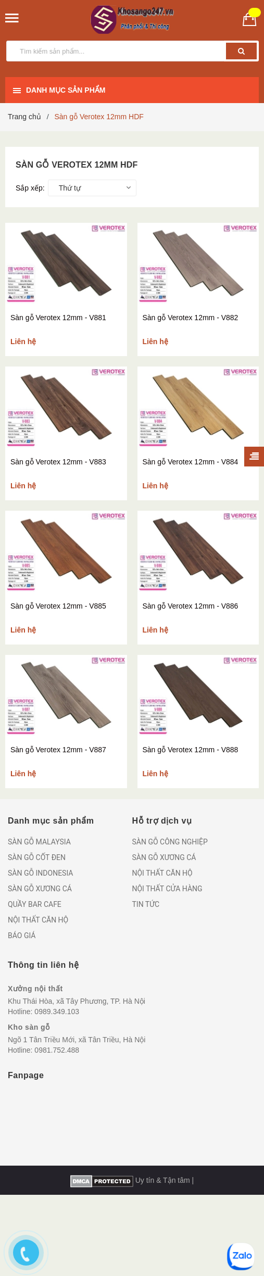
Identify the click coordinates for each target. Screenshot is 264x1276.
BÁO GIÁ (21, 935)
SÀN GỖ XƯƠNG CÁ (40, 889)
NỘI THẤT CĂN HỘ (38, 920)
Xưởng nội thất (35, 988)
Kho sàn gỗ (29, 1027)
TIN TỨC (146, 904)
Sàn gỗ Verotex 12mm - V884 (190, 462)
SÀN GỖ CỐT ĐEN (37, 857)
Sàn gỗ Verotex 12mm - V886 (190, 606)
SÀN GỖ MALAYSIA (39, 842)
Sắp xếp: (30, 188)
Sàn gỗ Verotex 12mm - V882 (190, 317)
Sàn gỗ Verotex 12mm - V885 (58, 606)
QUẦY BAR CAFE (34, 904)
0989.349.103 (56, 1011)
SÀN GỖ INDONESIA (40, 873)
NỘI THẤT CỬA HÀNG (167, 889)
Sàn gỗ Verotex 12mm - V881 (58, 317)
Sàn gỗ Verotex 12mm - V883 (58, 462)
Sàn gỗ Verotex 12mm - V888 (190, 750)
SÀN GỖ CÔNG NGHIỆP (170, 842)
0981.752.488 (56, 1050)
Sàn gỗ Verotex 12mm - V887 (58, 750)
